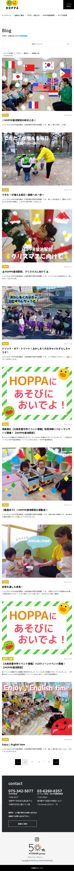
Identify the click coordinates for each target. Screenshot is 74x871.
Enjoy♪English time (13, 744)
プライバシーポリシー (35, 857)
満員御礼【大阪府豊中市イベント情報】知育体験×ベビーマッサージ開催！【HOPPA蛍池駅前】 (36, 430)
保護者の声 (35, 53)
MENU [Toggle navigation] (69, 6)
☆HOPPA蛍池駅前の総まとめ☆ (19, 120)
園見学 (26, 53)
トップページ (6, 15)
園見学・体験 (7, 659)
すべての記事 (62, 15)
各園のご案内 (19, 15)
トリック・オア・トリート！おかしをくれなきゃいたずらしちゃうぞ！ (36, 350)
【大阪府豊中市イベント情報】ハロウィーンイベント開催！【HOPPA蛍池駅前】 (33, 665)
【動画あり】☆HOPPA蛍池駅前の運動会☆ (25, 509)
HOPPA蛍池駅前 (49, 15)
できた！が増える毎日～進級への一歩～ (23, 194)
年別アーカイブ (37, 44)
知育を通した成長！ (12, 586)
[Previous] (18, 762)
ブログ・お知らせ (33, 15)
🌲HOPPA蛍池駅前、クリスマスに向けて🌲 (25, 271)
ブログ (18, 53)
